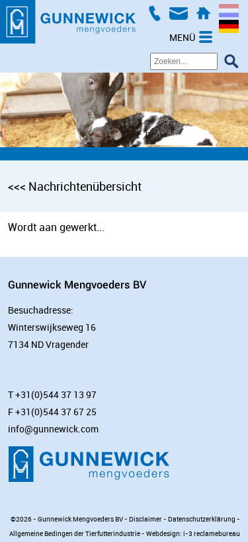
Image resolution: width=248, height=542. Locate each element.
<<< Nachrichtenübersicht (75, 186)
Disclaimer (145, 519)
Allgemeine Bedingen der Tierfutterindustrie (74, 533)
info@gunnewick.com (53, 429)
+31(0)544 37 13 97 (56, 394)
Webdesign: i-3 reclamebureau (193, 533)
